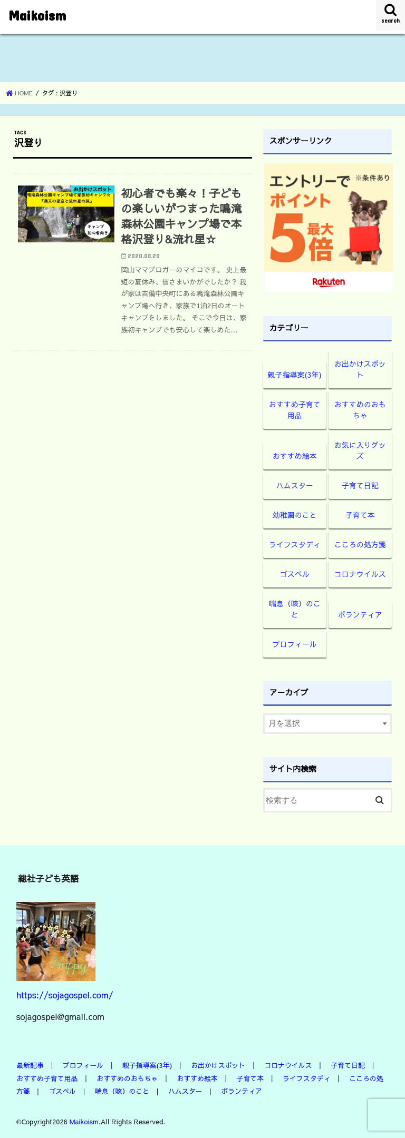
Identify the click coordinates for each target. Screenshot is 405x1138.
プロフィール (295, 644)
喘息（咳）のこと (295, 609)
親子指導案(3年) (295, 374)
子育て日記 (360, 485)
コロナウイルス (360, 573)
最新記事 (30, 1065)
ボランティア (360, 614)
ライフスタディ (295, 544)
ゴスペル (295, 573)
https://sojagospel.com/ (64, 994)
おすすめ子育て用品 (295, 409)
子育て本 (360, 514)
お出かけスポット (360, 369)
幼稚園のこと (295, 514)
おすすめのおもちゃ (360, 409)
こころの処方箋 (360, 544)
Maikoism (37, 15)
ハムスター (294, 485)
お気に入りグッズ (360, 450)
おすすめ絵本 (295, 455)
